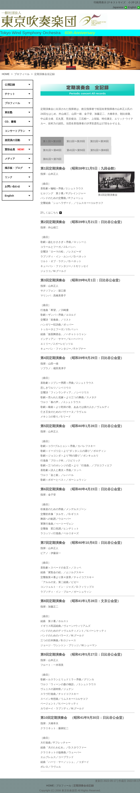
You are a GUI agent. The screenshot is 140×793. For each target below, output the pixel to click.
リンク (8, 177)
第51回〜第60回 (99, 150)
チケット (10, 93)
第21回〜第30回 (99, 141)
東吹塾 (8, 112)
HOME (5, 74)
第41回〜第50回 (76, 150)
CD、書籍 (10, 121)
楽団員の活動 (12, 140)
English (134, 7)
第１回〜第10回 (52, 141)
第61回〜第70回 (52, 159)
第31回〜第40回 (52, 150)
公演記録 (10, 84)
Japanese (120, 7)
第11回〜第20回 (76, 141)
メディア (10, 158)
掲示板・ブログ (14, 167)
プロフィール (22, 74)
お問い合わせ (12, 186)
